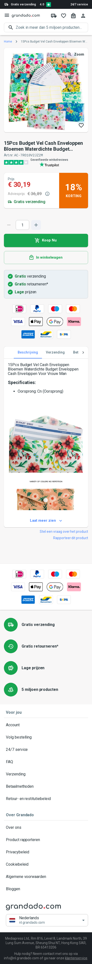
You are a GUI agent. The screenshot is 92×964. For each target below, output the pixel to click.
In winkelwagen (46, 257)
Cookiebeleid (46, 864)
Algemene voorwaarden (46, 876)
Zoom (76, 54)
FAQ (46, 762)
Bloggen (46, 889)
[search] (52, 27)
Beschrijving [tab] (28, 352)
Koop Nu (46, 240)
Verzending (46, 774)
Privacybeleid (46, 852)
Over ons (46, 827)
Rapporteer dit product (70, 538)
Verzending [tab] (55, 352)
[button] (47, 920)
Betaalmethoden (46, 786)
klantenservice (76, 958)
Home (8, 41)
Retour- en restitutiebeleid (46, 798)
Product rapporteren (46, 839)
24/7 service (79, 4)
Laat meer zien (46, 520)
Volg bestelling (46, 737)
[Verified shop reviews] (48, 4)
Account (46, 725)
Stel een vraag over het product (64, 531)
